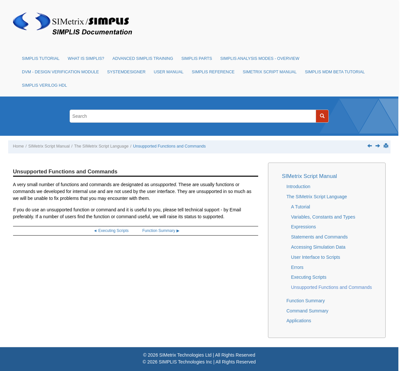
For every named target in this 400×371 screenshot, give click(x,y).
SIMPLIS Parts (196, 58)
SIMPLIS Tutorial (40, 58)
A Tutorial (300, 206)
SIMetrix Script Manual (270, 72)
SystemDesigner (126, 72)
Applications (299, 320)
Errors (297, 267)
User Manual (169, 72)
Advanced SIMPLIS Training (142, 58)
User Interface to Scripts (315, 257)
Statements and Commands (319, 236)
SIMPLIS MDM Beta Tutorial (335, 72)
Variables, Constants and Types (323, 217)
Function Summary (306, 300)
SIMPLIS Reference (213, 72)
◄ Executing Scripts (111, 230)
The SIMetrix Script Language (101, 146)
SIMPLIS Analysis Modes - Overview (259, 58)
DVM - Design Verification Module (60, 72)
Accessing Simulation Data (318, 247)
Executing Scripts (308, 277)
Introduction (298, 186)
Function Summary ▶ (160, 230)
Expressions (303, 226)
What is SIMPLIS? (86, 58)
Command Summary (307, 310)
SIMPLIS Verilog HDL (44, 85)
